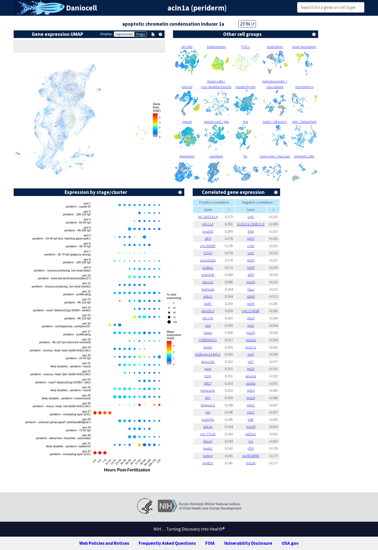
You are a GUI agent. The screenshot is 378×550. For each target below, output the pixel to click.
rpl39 (251, 267)
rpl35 (251, 303)
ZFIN (247, 24)
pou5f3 (207, 231)
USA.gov (290, 543)
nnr (208, 412)
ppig (207, 368)
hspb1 (208, 448)
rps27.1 (250, 347)
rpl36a (250, 383)
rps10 (250, 282)
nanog (208, 455)
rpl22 (251, 318)
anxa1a (250, 376)
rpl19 (251, 260)
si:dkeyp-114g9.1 (207, 354)
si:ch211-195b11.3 (250, 224)
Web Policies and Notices (104, 543)
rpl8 (251, 419)
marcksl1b (208, 260)
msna (208, 332)
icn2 (251, 253)
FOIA (210, 543)
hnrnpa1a (208, 405)
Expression (124, 34)
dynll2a (207, 463)
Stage (140, 34)
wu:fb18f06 (250, 455)
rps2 (251, 325)
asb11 (207, 296)
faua (251, 289)
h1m (207, 376)
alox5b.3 (207, 310)
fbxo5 (207, 441)
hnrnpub (208, 289)
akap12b (207, 361)
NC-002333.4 (208, 216)
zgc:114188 (250, 310)
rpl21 (251, 368)
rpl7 (251, 361)
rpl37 (251, 238)
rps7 (251, 354)
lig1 (208, 397)
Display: (106, 33)
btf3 (251, 274)
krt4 (251, 231)
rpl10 (251, 390)
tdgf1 (208, 303)
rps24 (250, 397)
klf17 (208, 383)
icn (251, 441)
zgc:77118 (208, 434)
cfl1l (251, 448)
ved (208, 325)
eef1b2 (250, 434)
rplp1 (251, 405)
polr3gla (208, 419)
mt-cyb (208, 318)
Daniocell (81, 8)
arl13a (207, 426)
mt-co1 (207, 282)
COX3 (207, 253)
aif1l (208, 238)
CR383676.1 (208, 339)
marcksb (207, 274)
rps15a (251, 339)
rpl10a (250, 463)
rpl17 (251, 412)
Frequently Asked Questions (167, 543)
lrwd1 (208, 347)
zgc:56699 (208, 245)
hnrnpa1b (208, 390)
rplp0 (251, 296)
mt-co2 (207, 224)
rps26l (250, 426)
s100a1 (207, 267)
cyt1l (250, 245)
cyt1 (251, 216)
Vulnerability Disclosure (248, 543)
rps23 (250, 332)
